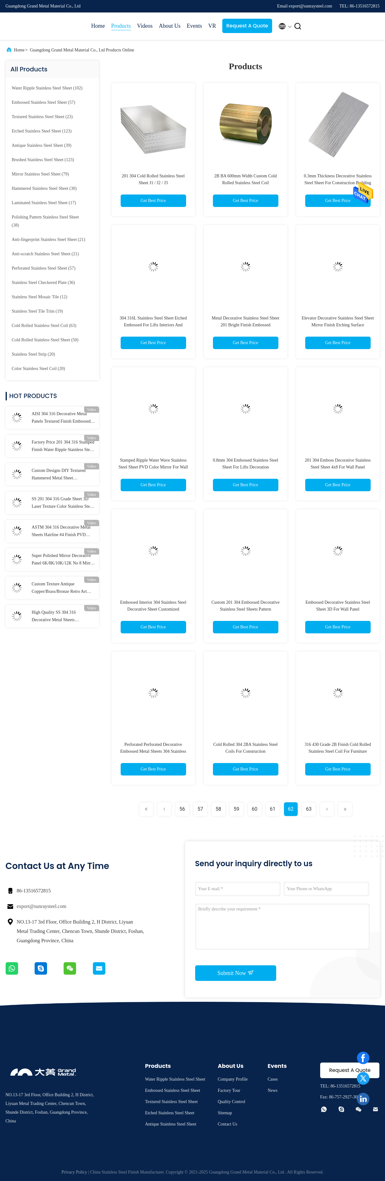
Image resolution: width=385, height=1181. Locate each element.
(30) (44, 188)
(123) (42, 131)
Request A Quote (247, 25)
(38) (45, 221)
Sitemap (225, 1113)
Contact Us (227, 1124)
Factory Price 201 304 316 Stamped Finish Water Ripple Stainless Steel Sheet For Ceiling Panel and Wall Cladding (63, 447)
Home (98, 26)
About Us (169, 26)
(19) (37, 311)
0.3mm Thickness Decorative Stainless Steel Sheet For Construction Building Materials (338, 183)
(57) (43, 102)
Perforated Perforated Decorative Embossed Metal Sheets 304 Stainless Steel (153, 751)
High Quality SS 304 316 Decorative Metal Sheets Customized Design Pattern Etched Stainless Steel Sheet (62, 617)
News (272, 1090)
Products (121, 26)
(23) (42, 116)
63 (309, 809)
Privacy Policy (74, 1172)
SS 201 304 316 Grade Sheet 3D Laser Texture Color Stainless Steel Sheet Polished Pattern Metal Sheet (62, 503)
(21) (48, 239)
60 (254, 809)
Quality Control (231, 1101)
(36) (43, 282)
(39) (41, 145)
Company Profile (233, 1079)
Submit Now (235, 972)
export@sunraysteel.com (41, 906)
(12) (39, 297)
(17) (44, 202)
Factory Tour (229, 1090)
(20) (33, 354)
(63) (44, 325)
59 (236, 809)
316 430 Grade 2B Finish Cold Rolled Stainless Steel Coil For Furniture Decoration (338, 751)
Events (194, 26)
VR (212, 26)
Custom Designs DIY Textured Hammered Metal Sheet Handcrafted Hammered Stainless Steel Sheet (61, 475)
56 (182, 809)
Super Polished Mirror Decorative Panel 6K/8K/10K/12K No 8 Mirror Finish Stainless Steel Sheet (63, 560)
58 (218, 809)
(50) (45, 340)
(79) (40, 174)
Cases (272, 1079)
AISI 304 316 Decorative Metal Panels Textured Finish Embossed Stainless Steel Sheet (61, 418)
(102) (47, 88)
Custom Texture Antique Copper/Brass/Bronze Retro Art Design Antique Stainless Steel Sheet (59, 588)
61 (273, 809)
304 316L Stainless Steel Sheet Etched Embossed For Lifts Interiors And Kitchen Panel (153, 325)
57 (200, 809)
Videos (145, 26)
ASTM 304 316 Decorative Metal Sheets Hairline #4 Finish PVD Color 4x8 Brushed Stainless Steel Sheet (61, 532)
